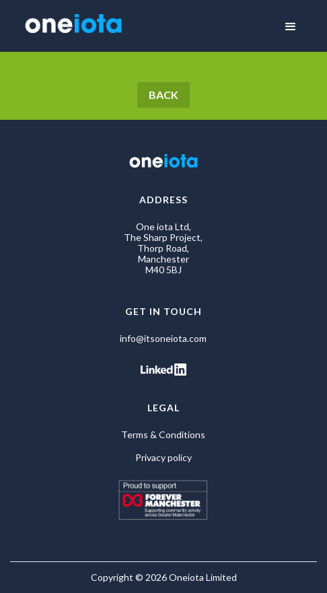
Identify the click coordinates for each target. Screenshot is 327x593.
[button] (290, 27)
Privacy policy (163, 457)
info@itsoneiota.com (163, 338)
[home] (70, 25)
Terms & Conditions (163, 434)
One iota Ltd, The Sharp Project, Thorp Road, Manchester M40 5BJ (163, 248)
